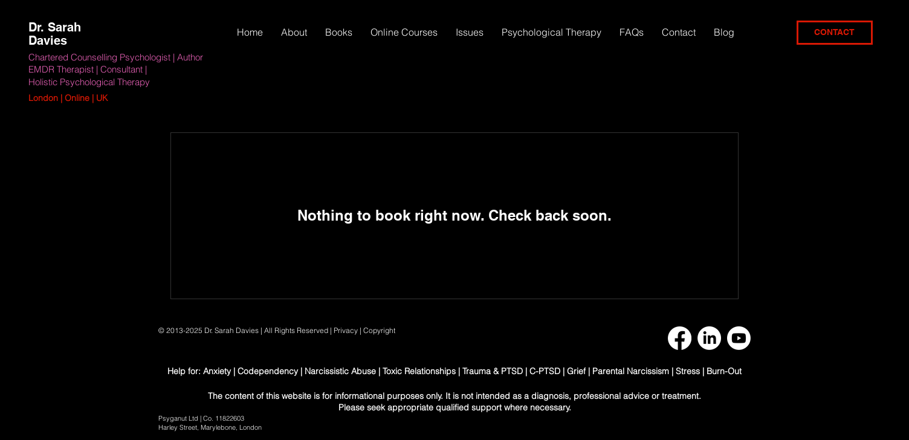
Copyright (380, 330)
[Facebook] (679, 338)
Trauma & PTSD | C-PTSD (511, 371)
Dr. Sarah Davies (54, 34)
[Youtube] (739, 338)
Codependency (268, 371)
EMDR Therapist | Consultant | (87, 69)
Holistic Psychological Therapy (89, 82)
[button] (470, 32)
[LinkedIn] (709, 338)
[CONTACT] (835, 33)
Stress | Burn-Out (709, 371)
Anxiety (218, 371)
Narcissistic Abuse (340, 371)
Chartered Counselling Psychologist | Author (115, 57)
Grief (576, 371)
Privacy (346, 330)
